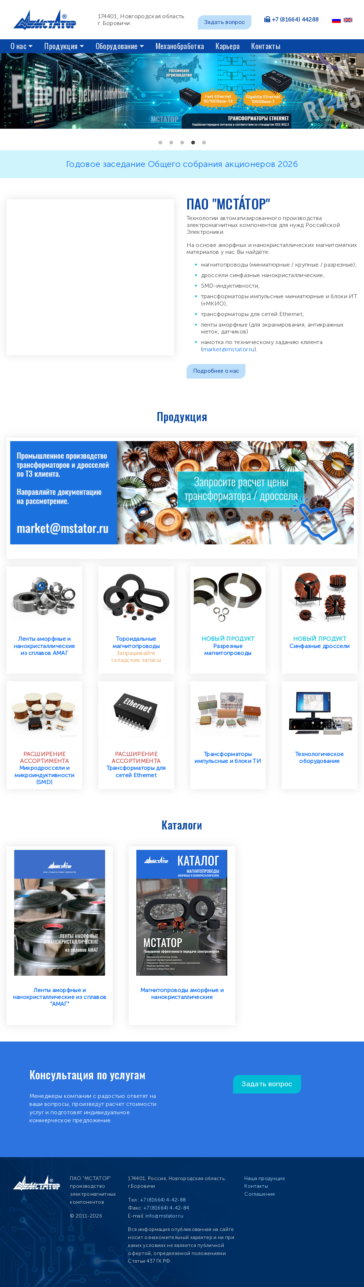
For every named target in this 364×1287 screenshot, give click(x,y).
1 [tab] (160, 143)
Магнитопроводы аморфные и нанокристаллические (182, 993)
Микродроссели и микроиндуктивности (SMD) (44, 774)
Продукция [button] (60, 45)
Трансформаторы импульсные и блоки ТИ (228, 757)
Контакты (265, 45)
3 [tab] (182, 143)
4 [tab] (193, 143)
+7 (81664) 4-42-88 (163, 1200)
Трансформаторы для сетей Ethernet (136, 771)
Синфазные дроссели (319, 646)
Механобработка (180, 45)
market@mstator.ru (228, 349)
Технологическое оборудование (319, 757)
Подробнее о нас (216, 371)
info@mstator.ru (164, 1216)
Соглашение (259, 1194)
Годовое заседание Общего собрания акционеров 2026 (182, 164)
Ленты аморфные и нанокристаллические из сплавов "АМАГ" (60, 997)
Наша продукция (264, 1178)
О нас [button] (19, 45)
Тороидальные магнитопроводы (136, 642)
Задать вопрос (224, 22)
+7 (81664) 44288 (295, 19)
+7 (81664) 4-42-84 (166, 1208)
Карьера (228, 45)
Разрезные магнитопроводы (227, 649)
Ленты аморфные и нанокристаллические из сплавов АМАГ (44, 645)
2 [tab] (171, 143)
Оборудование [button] (117, 45)
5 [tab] (204, 143)
